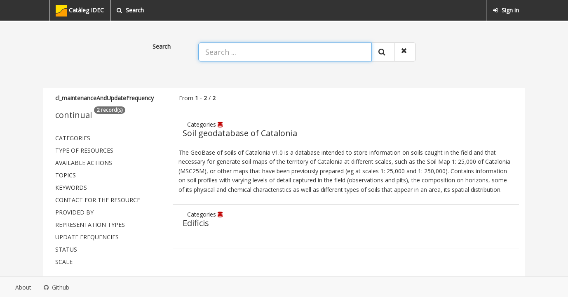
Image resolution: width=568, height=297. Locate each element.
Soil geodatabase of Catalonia (240, 133)
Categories (72, 138)
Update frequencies (87, 237)
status (66, 249)
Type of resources (84, 150)
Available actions (83, 163)
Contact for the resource (97, 200)
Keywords (71, 187)
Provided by (74, 212)
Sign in (506, 10)
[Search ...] (285, 51)
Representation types (90, 225)
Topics (65, 175)
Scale (64, 262)
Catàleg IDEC (80, 10)
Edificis (196, 223)
